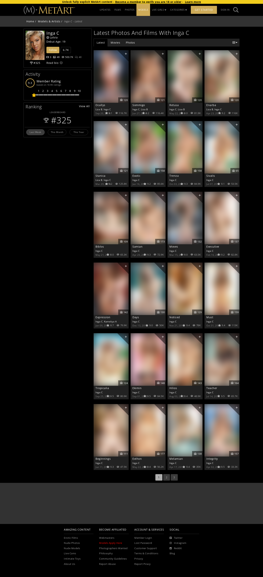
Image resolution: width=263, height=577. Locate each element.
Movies (115, 42)
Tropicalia (102, 388)
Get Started (204, 10)
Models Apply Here (110, 543)
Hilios (173, 388)
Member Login (143, 537)
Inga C (107, 109)
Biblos (99, 246)
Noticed (174, 317)
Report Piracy (142, 564)
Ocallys (100, 105)
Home (30, 21)
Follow (53, 50)
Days (135, 317)
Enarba (211, 105)
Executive (212, 246)
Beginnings (103, 459)
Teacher (211, 388)
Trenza (174, 175)
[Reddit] (176, 548)
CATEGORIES (178, 9)
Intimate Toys (72, 558)
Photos (130, 42)
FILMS (117, 9)
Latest (101, 42)
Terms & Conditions (146, 553)
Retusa (174, 105)
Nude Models (72, 548)
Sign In (225, 9)
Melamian (176, 459)
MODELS (143, 9)
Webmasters (106, 537)
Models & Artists (49, 21)
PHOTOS (130, 9)
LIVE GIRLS (159, 9)
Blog (172, 553)
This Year (79, 132)
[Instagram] (178, 543)
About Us (69, 564)
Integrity (212, 459)
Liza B (98, 109)
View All (84, 106)
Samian (137, 246)
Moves (173, 246)
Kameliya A (110, 321)
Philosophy (106, 553)
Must (209, 317)
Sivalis (210, 175)
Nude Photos (72, 543)
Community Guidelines (113, 558)
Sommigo (138, 105)
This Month (57, 132)
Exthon (137, 459)
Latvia (52, 37)
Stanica (100, 175)
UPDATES (105, 9)
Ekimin (137, 388)
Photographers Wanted (113, 548)
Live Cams (70, 553)
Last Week (35, 132)
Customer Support (145, 548)
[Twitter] (176, 538)
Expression (102, 317)
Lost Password (143, 543)
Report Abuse (107, 564)
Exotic (136, 175)
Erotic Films (71, 537)
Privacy (138, 558)
